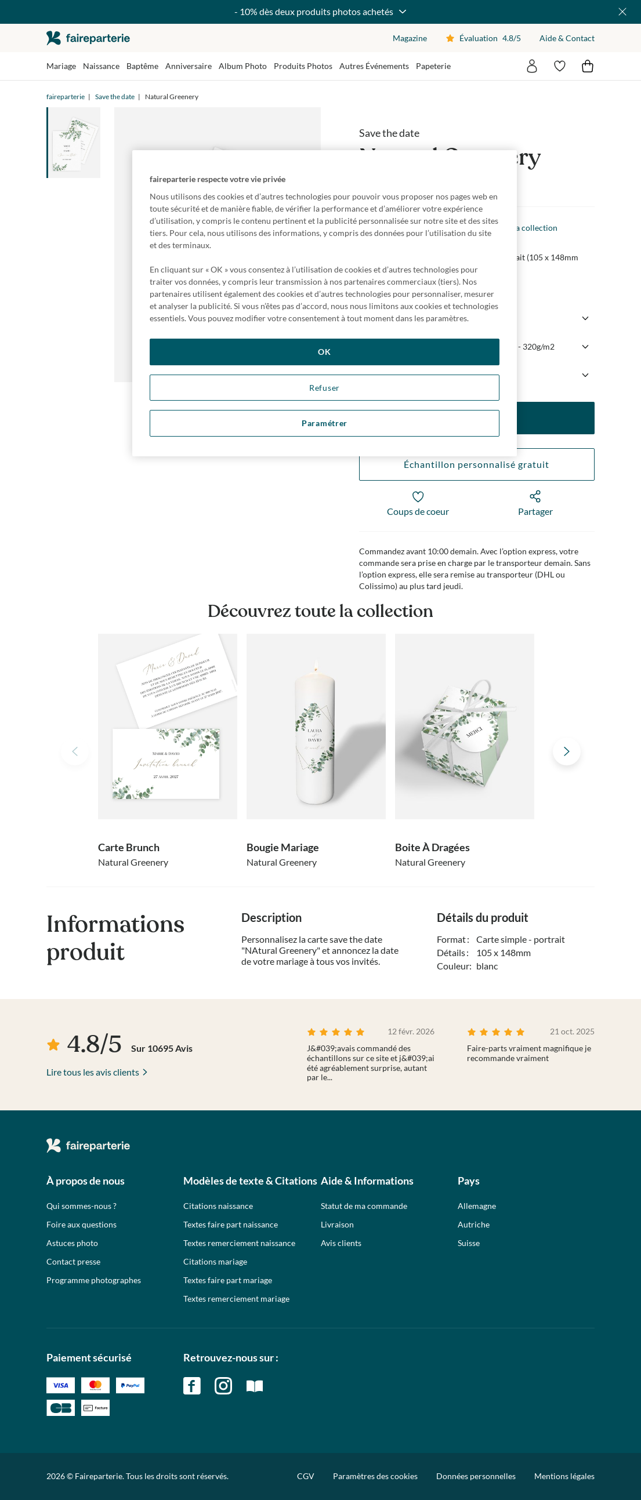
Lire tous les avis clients (92, 1071)
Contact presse (73, 1261)
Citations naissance (218, 1206)
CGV (305, 1476)
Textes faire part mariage (227, 1280)
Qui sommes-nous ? (81, 1206)
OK (324, 352)
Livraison (337, 1224)
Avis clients (341, 1243)
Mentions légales (564, 1476)
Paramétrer (324, 423)
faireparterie (88, 38)
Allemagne (477, 1206)
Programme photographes (93, 1280)
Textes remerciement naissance (239, 1243)
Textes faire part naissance (230, 1224)
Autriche (474, 1224)
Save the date (115, 96)
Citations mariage (215, 1261)
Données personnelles (476, 1476)
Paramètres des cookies (375, 1476)
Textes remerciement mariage (236, 1298)
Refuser (324, 388)
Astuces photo (72, 1243)
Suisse (469, 1243)
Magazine (410, 38)
